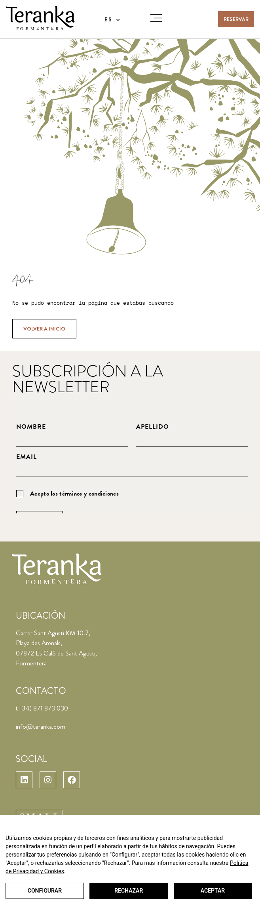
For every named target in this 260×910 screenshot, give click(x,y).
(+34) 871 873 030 (42, 708)
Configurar (44, 891)
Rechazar (128, 891)
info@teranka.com (40, 726)
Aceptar (212, 891)
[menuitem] (112, 19)
